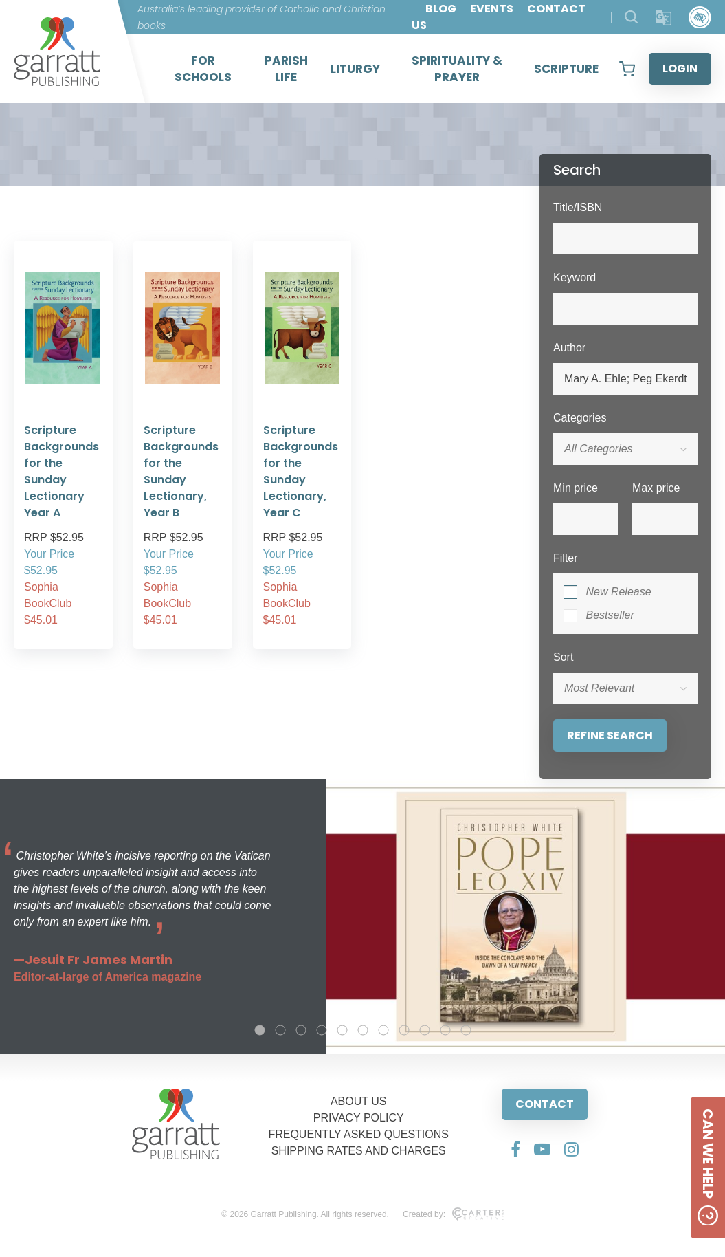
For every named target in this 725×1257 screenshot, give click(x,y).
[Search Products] (631, 16)
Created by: (453, 1214)
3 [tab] (301, 1030)
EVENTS (491, 9)
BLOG (440, 9)
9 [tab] (425, 1030)
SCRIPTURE (566, 69)
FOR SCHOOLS (203, 68)
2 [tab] (280, 1030)
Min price (575, 488)
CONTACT (544, 1104)
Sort (563, 657)
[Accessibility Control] (700, 17)
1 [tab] (260, 1030)
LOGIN (680, 68)
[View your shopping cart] (627, 68)
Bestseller (609, 615)
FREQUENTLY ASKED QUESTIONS (358, 1134)
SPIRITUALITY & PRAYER (457, 68)
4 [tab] (321, 1030)
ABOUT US (359, 1101)
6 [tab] (363, 1030)
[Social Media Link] (515, 1149)
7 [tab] (383, 1030)
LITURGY (355, 69)
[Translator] (663, 17)
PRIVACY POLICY (358, 1118)
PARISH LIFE (286, 68)
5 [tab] (342, 1030)
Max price (656, 488)
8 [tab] (404, 1030)
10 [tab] (445, 1030)
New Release (618, 592)
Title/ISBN (577, 207)
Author (569, 347)
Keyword (574, 277)
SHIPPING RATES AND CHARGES (358, 1151)
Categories (579, 418)
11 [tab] (466, 1030)
